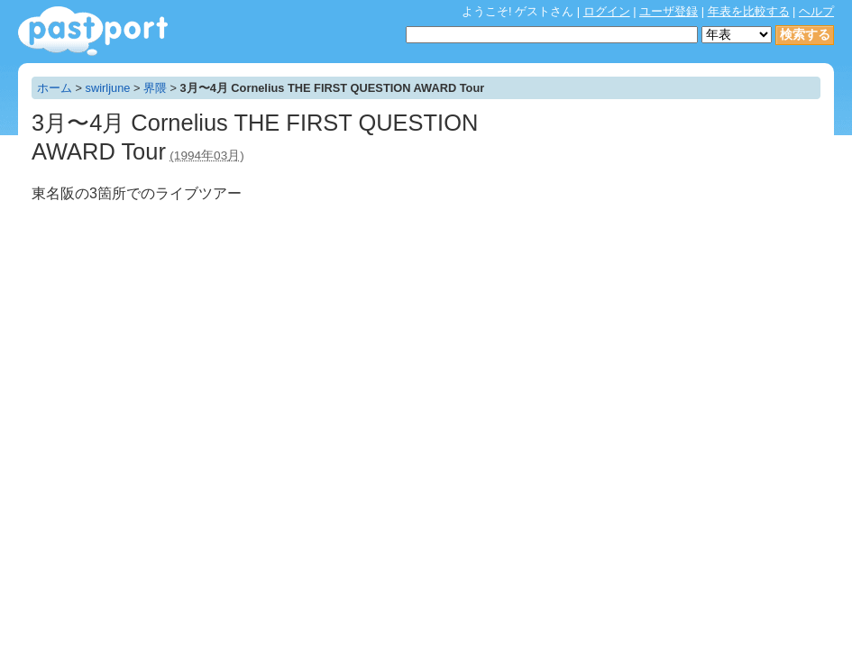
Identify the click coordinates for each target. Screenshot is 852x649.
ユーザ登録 (668, 11)
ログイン (606, 11)
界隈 (155, 88)
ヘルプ (816, 11)
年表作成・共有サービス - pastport (93, 31)
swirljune (108, 88)
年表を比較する (749, 11)
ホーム (54, 88)
